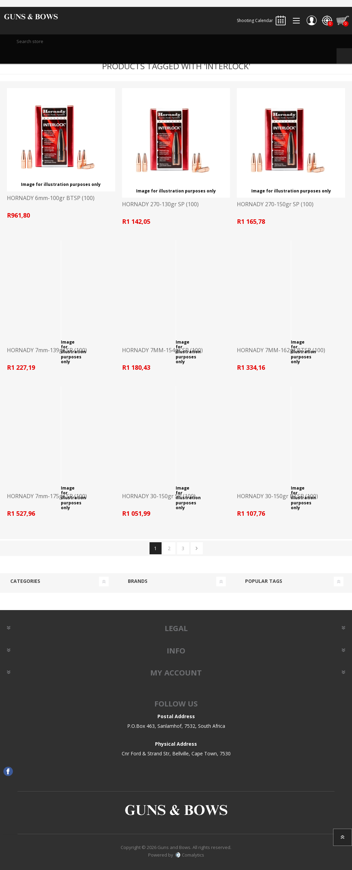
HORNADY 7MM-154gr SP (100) (162, 350)
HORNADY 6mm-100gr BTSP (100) (51, 198)
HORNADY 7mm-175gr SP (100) (47, 496)
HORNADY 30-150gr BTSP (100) (277, 496)
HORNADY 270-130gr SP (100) (160, 204)
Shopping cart (342, 20)
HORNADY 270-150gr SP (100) (275, 204)
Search (344, 56)
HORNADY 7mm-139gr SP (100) (47, 350)
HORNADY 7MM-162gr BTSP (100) (281, 350)
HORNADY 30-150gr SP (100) (159, 496)
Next (197, 548)
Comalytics (189, 855)
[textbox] (176, 41)
